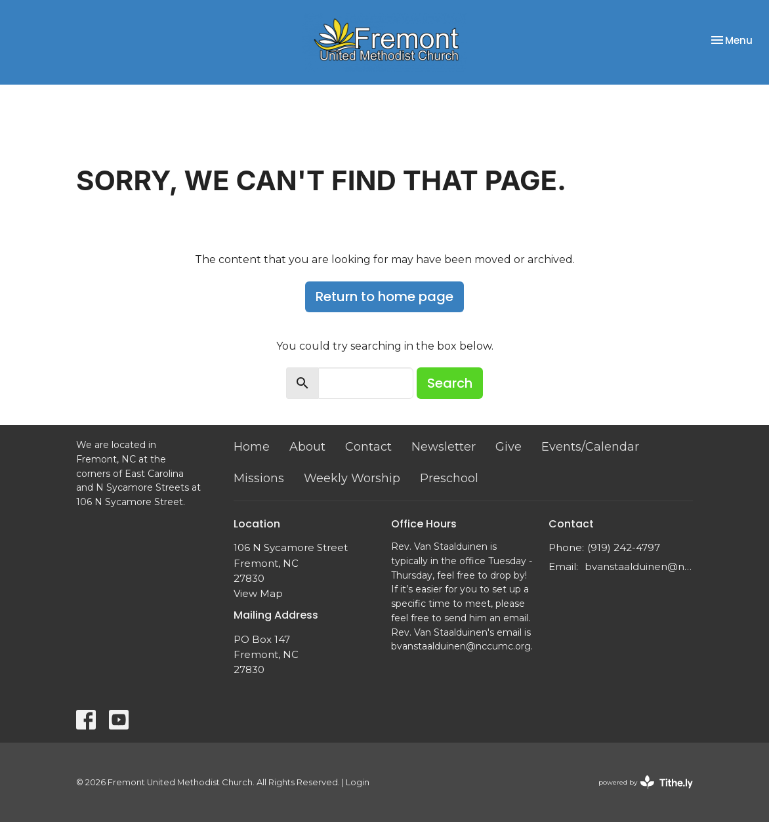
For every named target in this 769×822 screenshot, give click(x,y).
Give (508, 447)
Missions (259, 478)
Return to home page (384, 296)
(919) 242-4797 (623, 547)
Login (357, 782)
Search (449, 383)
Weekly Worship (352, 478)
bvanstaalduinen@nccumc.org (639, 566)
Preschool (449, 478)
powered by (645, 782)
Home (252, 447)
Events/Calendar (590, 447)
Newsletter (443, 447)
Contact (368, 447)
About (307, 447)
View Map (258, 593)
